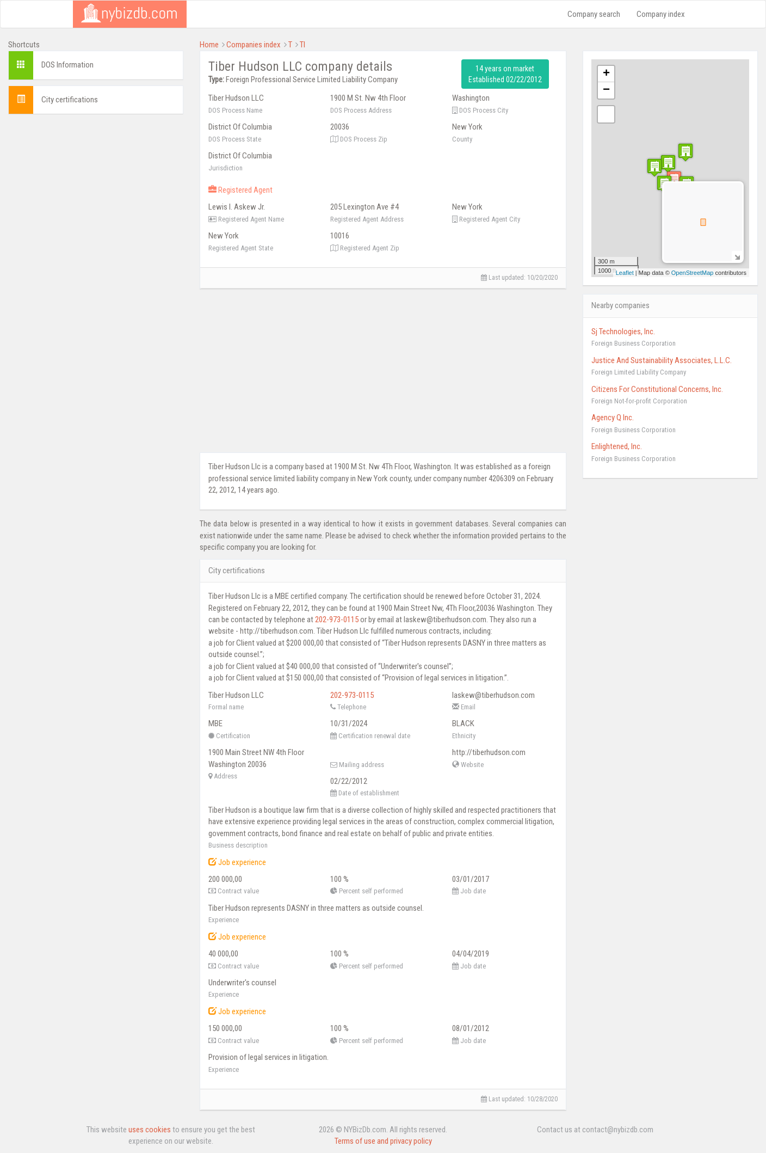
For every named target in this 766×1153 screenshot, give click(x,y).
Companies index (253, 45)
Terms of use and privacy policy (383, 1141)
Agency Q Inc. (612, 417)
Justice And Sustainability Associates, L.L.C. (661, 360)
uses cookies (149, 1129)
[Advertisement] (95, 190)
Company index (661, 14)
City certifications (69, 100)
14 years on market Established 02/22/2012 (505, 74)
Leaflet (625, 272)
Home (209, 45)
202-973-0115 (337, 619)
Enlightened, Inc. (616, 446)
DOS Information (67, 65)
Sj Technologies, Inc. (623, 331)
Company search (593, 14)
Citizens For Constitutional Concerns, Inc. (657, 389)
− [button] (606, 90)
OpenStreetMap (692, 272)
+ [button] (606, 74)
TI (302, 45)
